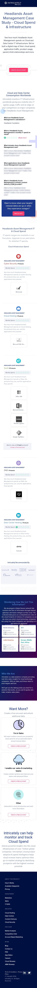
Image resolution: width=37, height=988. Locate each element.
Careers (7, 958)
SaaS (6, 368)
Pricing (7, 889)
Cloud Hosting (10, 316)
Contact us (8, 949)
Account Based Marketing (14, 937)
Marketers (8, 898)
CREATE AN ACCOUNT (18, 70)
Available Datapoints (12, 886)
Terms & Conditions (11, 972)
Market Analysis (10, 931)
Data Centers (9, 916)
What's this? (22, 138)
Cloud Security (10, 922)
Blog (6, 946)
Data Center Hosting (13, 523)
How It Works (9, 883)
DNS (6, 470)
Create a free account (18, 746)
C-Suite (7, 904)
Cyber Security (10, 264)
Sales (7, 901)
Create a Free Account (17, 447)
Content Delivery (11, 919)
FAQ (6, 952)
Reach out (18, 213)
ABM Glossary (10, 964)
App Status (8, 955)
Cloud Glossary (10, 961)
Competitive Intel (11, 934)
